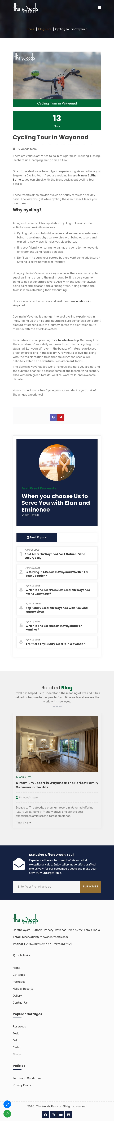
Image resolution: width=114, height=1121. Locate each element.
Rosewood (19, 1026)
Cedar (17, 1047)
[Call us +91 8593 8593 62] (7, 1104)
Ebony (17, 1054)
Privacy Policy (22, 1085)
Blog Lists (44, 29)
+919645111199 (62, 944)
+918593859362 (34, 944)
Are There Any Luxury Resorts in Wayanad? (55, 644)
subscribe (91, 886)
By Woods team (26, 797)
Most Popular (37, 537)
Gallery (17, 995)
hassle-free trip (68, 340)
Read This (23, 823)
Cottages (19, 974)
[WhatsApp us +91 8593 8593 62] (7, 1114)
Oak (15, 1040)
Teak (16, 1033)
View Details (30, 515)
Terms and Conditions (27, 1078)
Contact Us (20, 1002)
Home (30, 29)
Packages (19, 981)
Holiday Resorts (23, 988)
